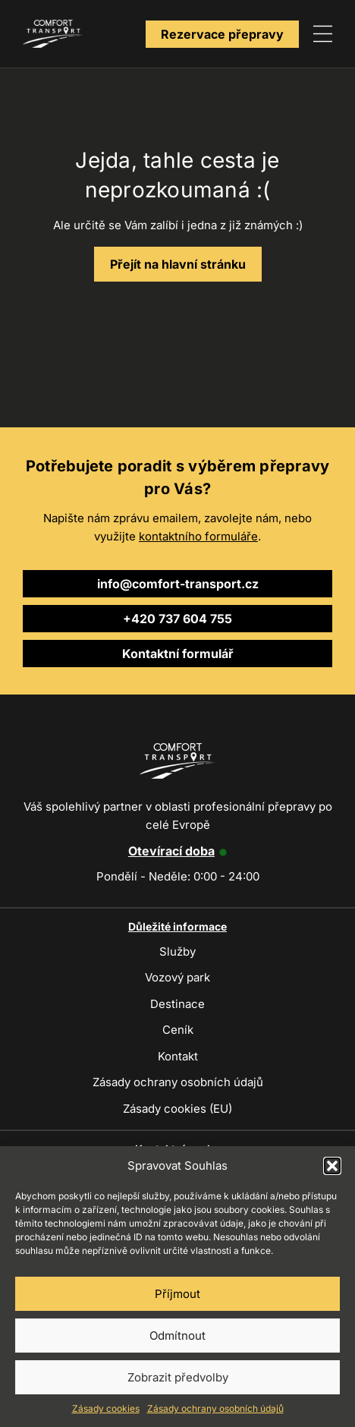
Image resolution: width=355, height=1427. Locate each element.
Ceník (177, 1029)
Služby (177, 951)
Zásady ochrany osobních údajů (215, 1408)
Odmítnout (177, 1335)
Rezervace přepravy (222, 34)
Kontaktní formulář (178, 653)
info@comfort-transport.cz (178, 583)
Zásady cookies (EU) (177, 1108)
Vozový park (177, 977)
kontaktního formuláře (198, 536)
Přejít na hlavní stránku (178, 264)
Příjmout (177, 1294)
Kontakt (178, 1056)
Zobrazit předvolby (177, 1377)
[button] (332, 1165)
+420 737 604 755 (177, 618)
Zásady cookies (106, 1408)
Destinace (177, 1004)
